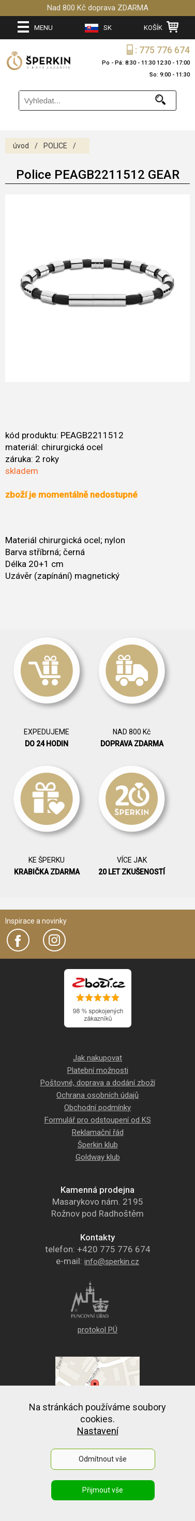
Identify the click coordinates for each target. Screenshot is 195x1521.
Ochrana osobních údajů (97, 1095)
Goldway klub (98, 1157)
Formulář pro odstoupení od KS (97, 1120)
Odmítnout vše (103, 1459)
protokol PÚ (97, 1329)
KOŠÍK (161, 27)
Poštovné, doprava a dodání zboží (97, 1082)
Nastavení (97, 1430)
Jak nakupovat (97, 1058)
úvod (21, 146)
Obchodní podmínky (97, 1107)
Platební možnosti (97, 1070)
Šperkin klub (98, 1144)
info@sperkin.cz (111, 1261)
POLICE (55, 146)
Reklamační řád (98, 1132)
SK (98, 28)
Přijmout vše (102, 1490)
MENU (35, 27)
